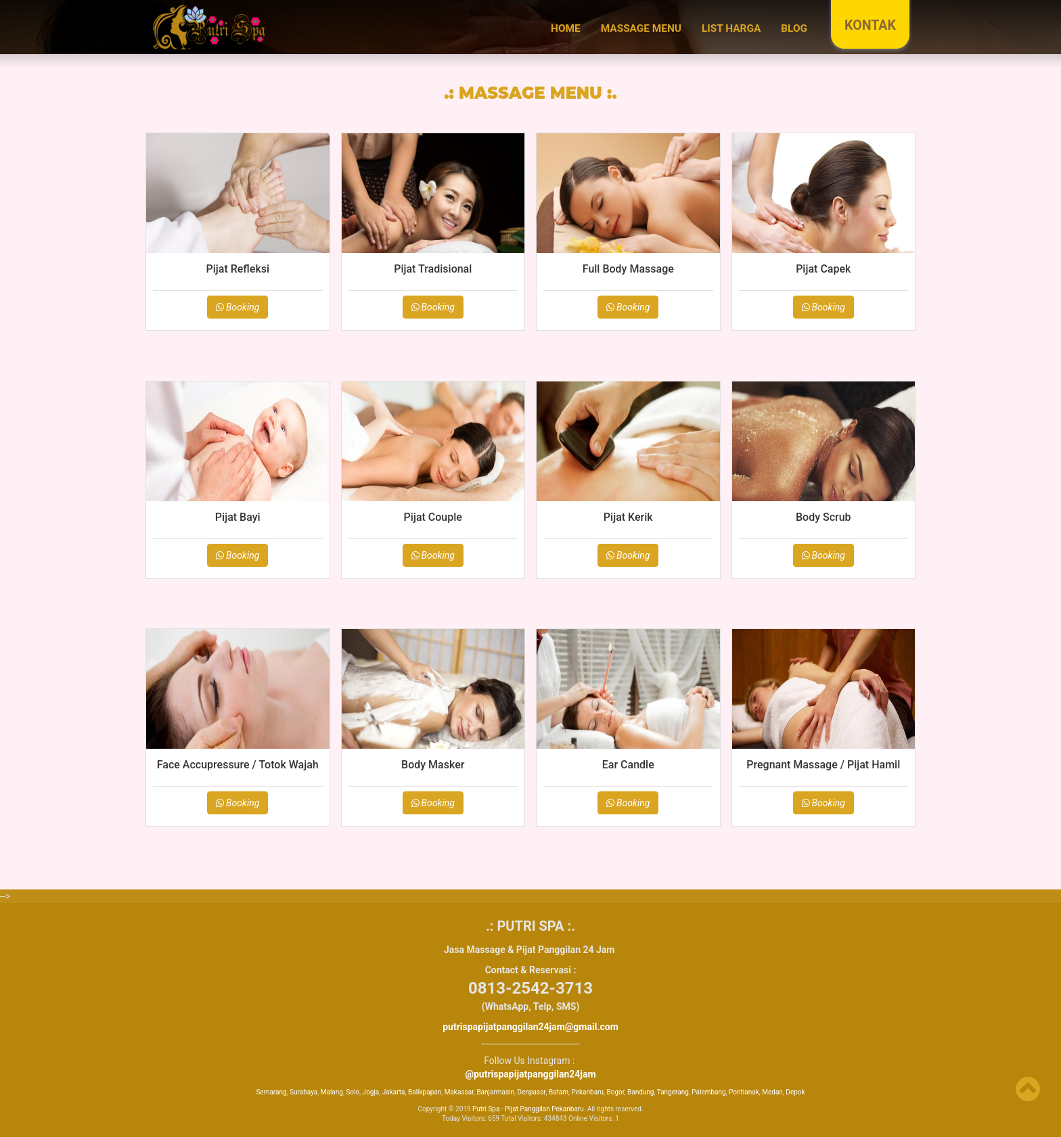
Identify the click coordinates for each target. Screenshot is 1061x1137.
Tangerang (673, 1092)
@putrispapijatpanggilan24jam (530, 1074)
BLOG (794, 28)
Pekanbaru (587, 1092)
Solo (352, 1092)
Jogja (371, 1092)
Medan (772, 1092)
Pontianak (744, 1092)
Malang (332, 1092)
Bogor (615, 1092)
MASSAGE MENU (641, 28)
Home (566, 28)
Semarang (271, 1092)
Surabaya (303, 1092)
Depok (795, 1092)
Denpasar (532, 1092)
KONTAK (870, 25)
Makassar (459, 1092)
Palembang (708, 1092)
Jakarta (393, 1092)
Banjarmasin (495, 1092)
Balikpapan (424, 1092)
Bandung (640, 1092)
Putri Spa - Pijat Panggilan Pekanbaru (528, 1109)
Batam (558, 1092)
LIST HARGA (731, 28)
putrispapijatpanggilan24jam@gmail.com (530, 1026)
